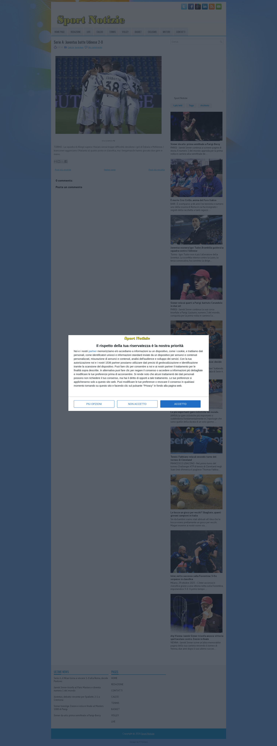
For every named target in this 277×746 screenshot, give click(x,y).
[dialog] (138, 373)
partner (93, 351)
